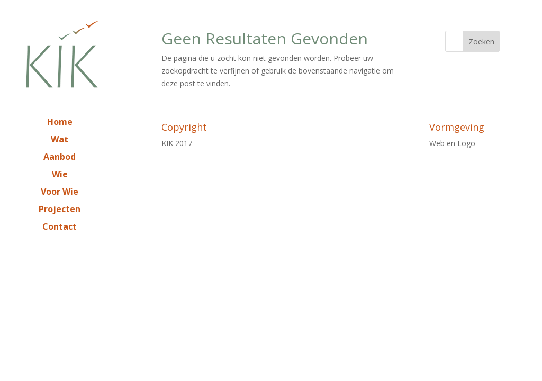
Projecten (59, 210)
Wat (59, 140)
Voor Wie (59, 192)
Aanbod (59, 157)
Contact (59, 227)
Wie (60, 175)
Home (60, 123)
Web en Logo (452, 143)
